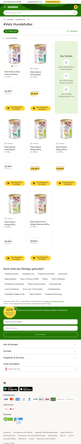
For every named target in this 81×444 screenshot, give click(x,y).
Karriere (71, 436)
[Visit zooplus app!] (10, 391)
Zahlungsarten (52, 436)
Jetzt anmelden (40, 334)
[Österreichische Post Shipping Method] (5, 409)
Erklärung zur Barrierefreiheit (46, 439)
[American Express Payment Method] (17, 400)
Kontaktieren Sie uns (35, 2)
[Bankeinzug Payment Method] (61, 399)
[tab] (12, 66)
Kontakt (31, 439)
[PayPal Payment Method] (29, 400)
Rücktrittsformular (9, 436)
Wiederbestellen (53, 2)
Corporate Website (9, 439)
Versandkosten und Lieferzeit (22, 432)
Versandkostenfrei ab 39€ (12, 2)
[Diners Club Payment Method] (23, 400)
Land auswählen (11, 364)
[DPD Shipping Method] (11, 409)
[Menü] (5, 7)
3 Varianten (34, 143)
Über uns (63, 436)
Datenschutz (22, 439)
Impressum (7, 432)
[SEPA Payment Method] (35, 400)
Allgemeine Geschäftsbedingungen (46, 432)
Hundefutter (10, 19)
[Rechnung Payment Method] (69, 399)
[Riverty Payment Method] (53, 400)
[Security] (8, 419)
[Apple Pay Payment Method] (41, 400)
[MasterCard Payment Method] (11, 400)
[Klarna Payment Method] (47, 400)
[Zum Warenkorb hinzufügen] (14, 108)
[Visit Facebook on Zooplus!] (4, 383)
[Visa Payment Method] (5, 400)
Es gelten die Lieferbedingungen (53, 301)
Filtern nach (11, 31)
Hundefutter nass (20, 19)
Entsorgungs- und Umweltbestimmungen (31, 436)
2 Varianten (34, 68)
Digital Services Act (66, 432)
